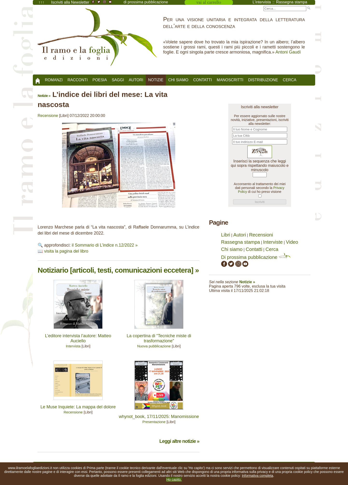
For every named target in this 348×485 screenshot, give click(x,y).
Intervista (73, 346)
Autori (136, 80)
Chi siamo (178, 80)
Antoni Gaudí (288, 52)
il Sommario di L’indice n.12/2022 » (105, 245)
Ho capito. (173, 479)
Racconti (78, 80)
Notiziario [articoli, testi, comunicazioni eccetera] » (118, 270)
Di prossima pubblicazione (256, 257)
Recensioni (261, 234)
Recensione (48, 116)
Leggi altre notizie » (179, 441)
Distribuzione (263, 80)
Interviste (273, 242)
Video (292, 242)
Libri (225, 234)
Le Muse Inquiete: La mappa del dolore (78, 406)
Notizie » (44, 96)
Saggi (118, 80)
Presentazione (154, 422)
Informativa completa (257, 476)
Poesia (99, 80)
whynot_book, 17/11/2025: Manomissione (159, 416)
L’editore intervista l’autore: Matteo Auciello (78, 338)
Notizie (155, 80)
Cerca (289, 80)
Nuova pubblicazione (154, 346)
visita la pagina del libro (66, 251)
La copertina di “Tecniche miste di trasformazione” (159, 338)
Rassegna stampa (240, 242)
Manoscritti (230, 80)
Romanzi (54, 80)
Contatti (202, 80)
